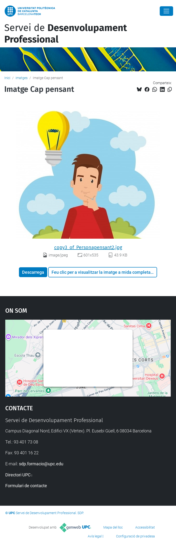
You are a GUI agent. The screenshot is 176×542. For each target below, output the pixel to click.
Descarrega (33, 272)
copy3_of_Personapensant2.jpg (88, 247)
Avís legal (95, 536)
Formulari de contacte (26, 485)
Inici (7, 78)
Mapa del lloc (113, 527)
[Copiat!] (170, 89)
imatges (22, 78)
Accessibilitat (145, 527)
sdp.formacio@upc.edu (41, 463)
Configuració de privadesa (135, 536)
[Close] (166, 11)
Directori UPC (18, 474)
